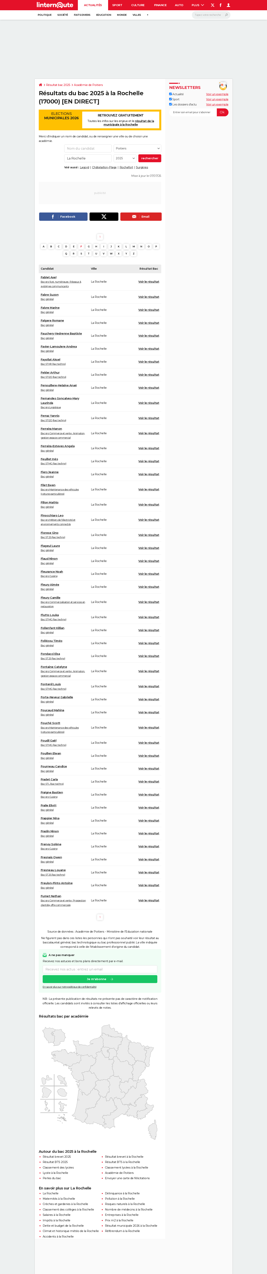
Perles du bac (52, 1178)
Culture (137, 5)
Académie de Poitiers (88, 85)
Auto (179, 5)
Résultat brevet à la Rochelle (124, 1156)
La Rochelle (50, 1193)
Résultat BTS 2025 (55, 1162)
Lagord (84, 167)
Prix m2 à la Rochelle (119, 1220)
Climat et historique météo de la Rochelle (71, 1231)
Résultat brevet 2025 (57, 1156)
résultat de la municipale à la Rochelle (129, 122)
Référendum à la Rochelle (122, 1231)
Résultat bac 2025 (58, 85)
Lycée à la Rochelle (55, 1173)
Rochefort (126, 167)
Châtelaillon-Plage (104, 167)
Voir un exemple (217, 94)
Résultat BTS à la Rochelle (122, 1162)
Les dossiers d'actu (183, 104)
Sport (117, 5)
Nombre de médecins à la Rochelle (129, 1209)
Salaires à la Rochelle (57, 1215)
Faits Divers (82, 14)
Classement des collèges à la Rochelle (68, 1209)
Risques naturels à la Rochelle (125, 1204)
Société (62, 14)
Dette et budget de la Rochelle (63, 1225)
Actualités (93, 5)
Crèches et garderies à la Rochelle (65, 1204)
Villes (137, 14)
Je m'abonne (96, 979)
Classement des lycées (58, 1167)
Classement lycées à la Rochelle (126, 1167)
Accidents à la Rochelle (58, 1236)
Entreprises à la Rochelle (122, 1215)
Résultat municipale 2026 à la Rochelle (131, 1225)
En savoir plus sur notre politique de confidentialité (69, 986)
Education (103, 14)
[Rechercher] (211, 15)
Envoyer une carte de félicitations (127, 1178)
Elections (61, 116)
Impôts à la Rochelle (56, 1220)
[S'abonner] (198, 112)
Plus (198, 5)
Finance (160, 5)
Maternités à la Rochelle (59, 1198)
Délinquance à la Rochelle (122, 1193)
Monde (122, 14)
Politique (45, 14)
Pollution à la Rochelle (120, 1198)
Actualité (176, 94)
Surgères (142, 167)
